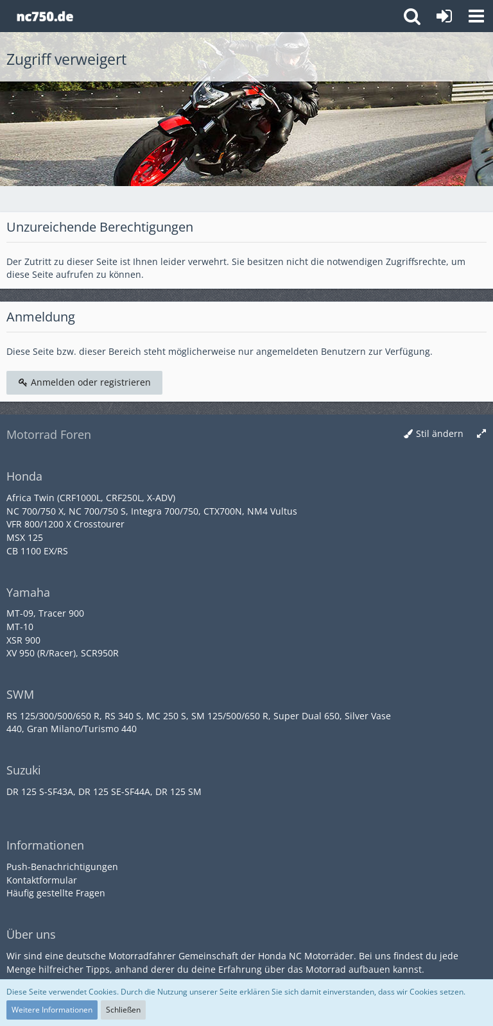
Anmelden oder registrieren (84, 382)
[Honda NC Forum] (44, 16)
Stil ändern (439, 433)
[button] (476, 16)
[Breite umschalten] (481, 434)
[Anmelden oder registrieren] (444, 16)
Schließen (123, 1009)
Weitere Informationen (52, 1009)
